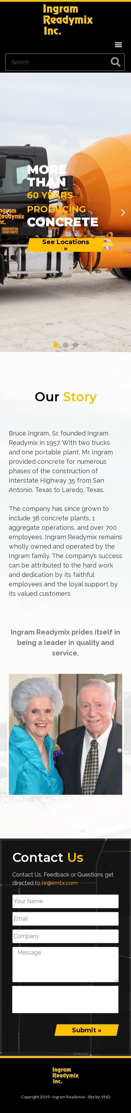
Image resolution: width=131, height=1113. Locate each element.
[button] (118, 44)
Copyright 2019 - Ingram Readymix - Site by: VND (65, 1096)
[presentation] (65, 999)
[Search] (115, 62)
